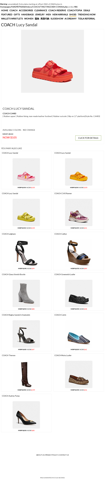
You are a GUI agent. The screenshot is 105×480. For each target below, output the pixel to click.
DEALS (86, 10)
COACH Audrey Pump (11, 396)
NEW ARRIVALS (60, 14)
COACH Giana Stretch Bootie (13, 274)
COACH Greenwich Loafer (64, 274)
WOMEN (28, 18)
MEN (48, 14)
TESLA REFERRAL (86, 18)
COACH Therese (8, 355)
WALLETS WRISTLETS (12, 18)
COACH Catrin (60, 315)
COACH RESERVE (57, 10)
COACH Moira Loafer (63, 355)
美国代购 (44, 18)
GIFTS (17, 14)
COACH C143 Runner (63, 193)
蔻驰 (37, 18)
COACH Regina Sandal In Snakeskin (16, 315)
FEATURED (6, 14)
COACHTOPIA (74, 10)
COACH (13, 10)
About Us (40, 455)
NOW (26, 187)
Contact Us (64, 455)
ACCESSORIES (26, 10)
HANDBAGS (27, 14)
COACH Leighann (9, 234)
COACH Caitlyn (60, 234)
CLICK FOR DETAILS (88, 138)
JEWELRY (39, 14)
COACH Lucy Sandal (10, 153)
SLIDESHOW (57, 18)
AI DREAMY (70, 18)
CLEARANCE (40, 10)
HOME (4, 10)
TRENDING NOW (86, 14)
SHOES (72, 14)
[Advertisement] (52, 98)
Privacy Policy (51, 455)
